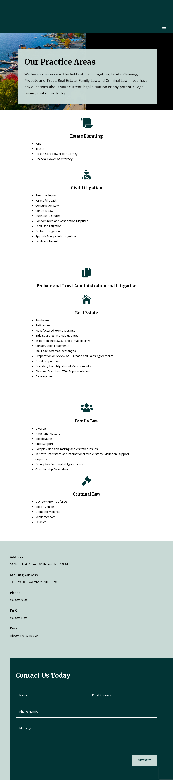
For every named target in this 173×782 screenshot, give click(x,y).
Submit (144, 762)
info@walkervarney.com (25, 637)
